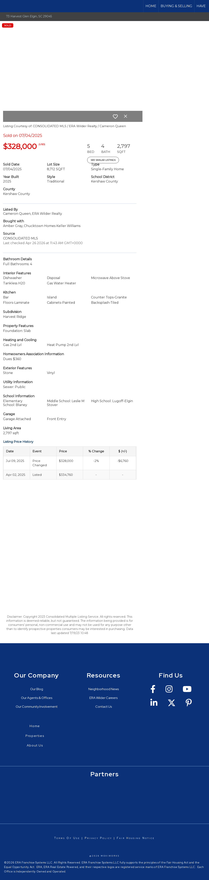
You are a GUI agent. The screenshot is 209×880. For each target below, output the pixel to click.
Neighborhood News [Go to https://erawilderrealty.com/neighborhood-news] (103, 689)
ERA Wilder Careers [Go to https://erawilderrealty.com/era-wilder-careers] (103, 698)
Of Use (72, 838)
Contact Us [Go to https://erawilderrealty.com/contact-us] (103, 706)
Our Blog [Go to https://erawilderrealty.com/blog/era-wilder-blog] (36, 689)
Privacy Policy (98, 838)
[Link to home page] (5, 6)
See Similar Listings (103, 160)
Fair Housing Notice (136, 838)
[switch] (115, 116)
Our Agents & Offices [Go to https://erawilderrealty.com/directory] (36, 698)
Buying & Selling (176, 6)
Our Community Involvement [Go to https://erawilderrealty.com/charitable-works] (37, 706)
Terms (59, 838)
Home (151, 6)
